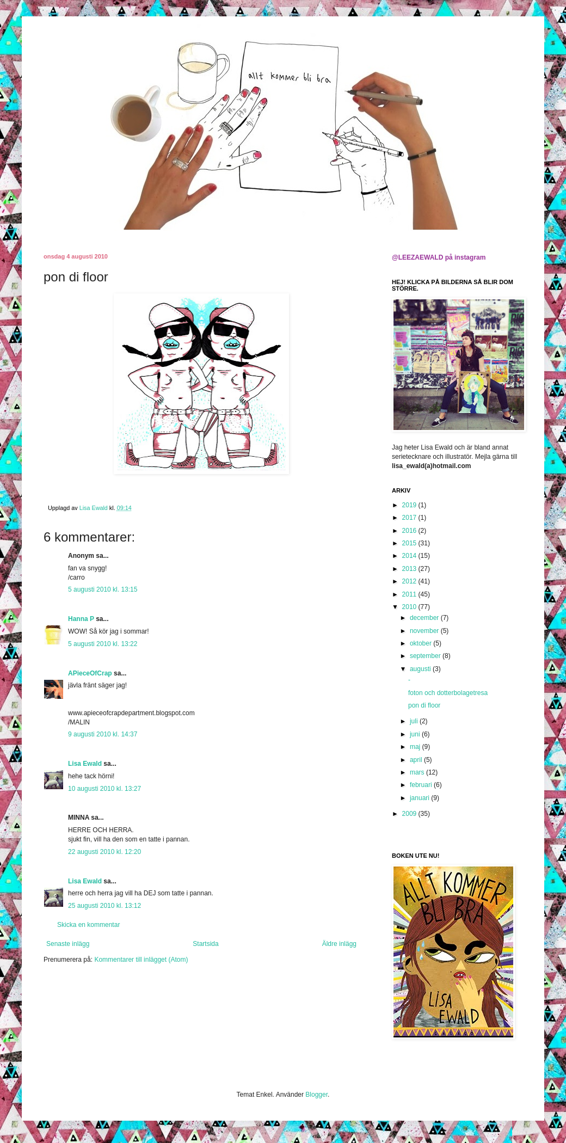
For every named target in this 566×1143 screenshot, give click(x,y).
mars (418, 772)
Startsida (205, 944)
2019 (410, 505)
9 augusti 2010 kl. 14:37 (102, 734)
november (425, 631)
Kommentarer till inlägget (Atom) (141, 959)
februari (422, 785)
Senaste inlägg (67, 944)
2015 (410, 543)
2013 (410, 569)
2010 (410, 607)
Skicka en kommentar (88, 925)
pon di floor (424, 705)
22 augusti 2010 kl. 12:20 (104, 852)
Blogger (316, 1094)
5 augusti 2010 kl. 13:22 (102, 644)
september (426, 656)
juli (415, 721)
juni (416, 734)
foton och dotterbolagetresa (448, 693)
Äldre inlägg (339, 944)
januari (420, 798)
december (425, 618)
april (417, 760)
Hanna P (81, 619)
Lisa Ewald (85, 763)
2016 (410, 530)
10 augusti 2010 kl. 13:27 (104, 788)
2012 (410, 581)
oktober (421, 643)
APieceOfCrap (90, 673)
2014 (410, 556)
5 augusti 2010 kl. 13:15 (102, 589)
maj (416, 747)
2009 (410, 814)
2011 (410, 594)
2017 (410, 517)
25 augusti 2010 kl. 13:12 (104, 906)
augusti (421, 669)
